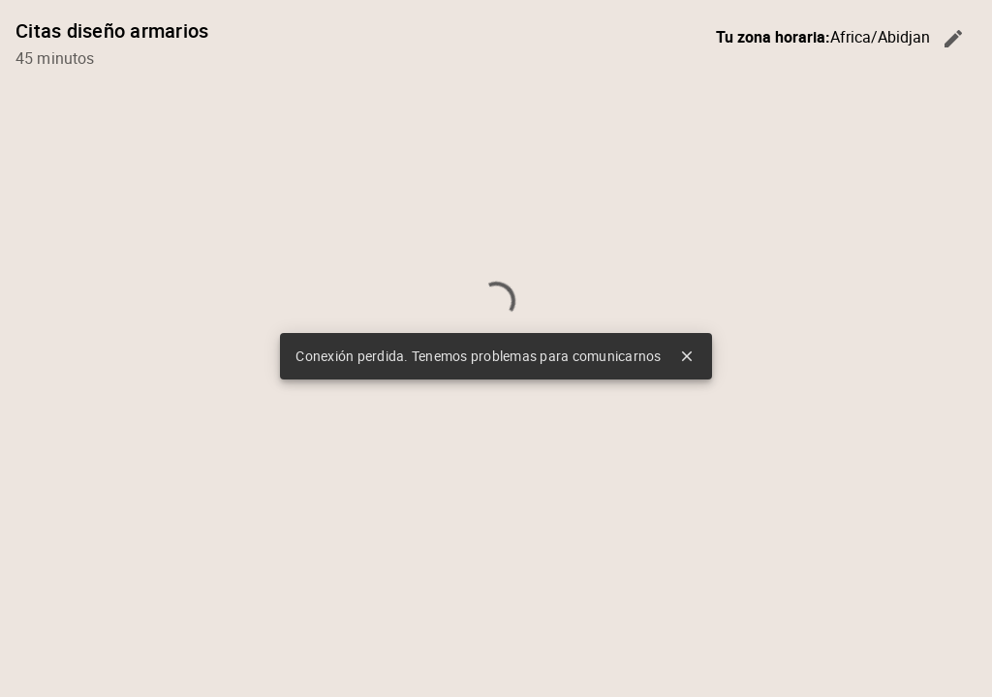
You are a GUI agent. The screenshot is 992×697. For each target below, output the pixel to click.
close (687, 356)
